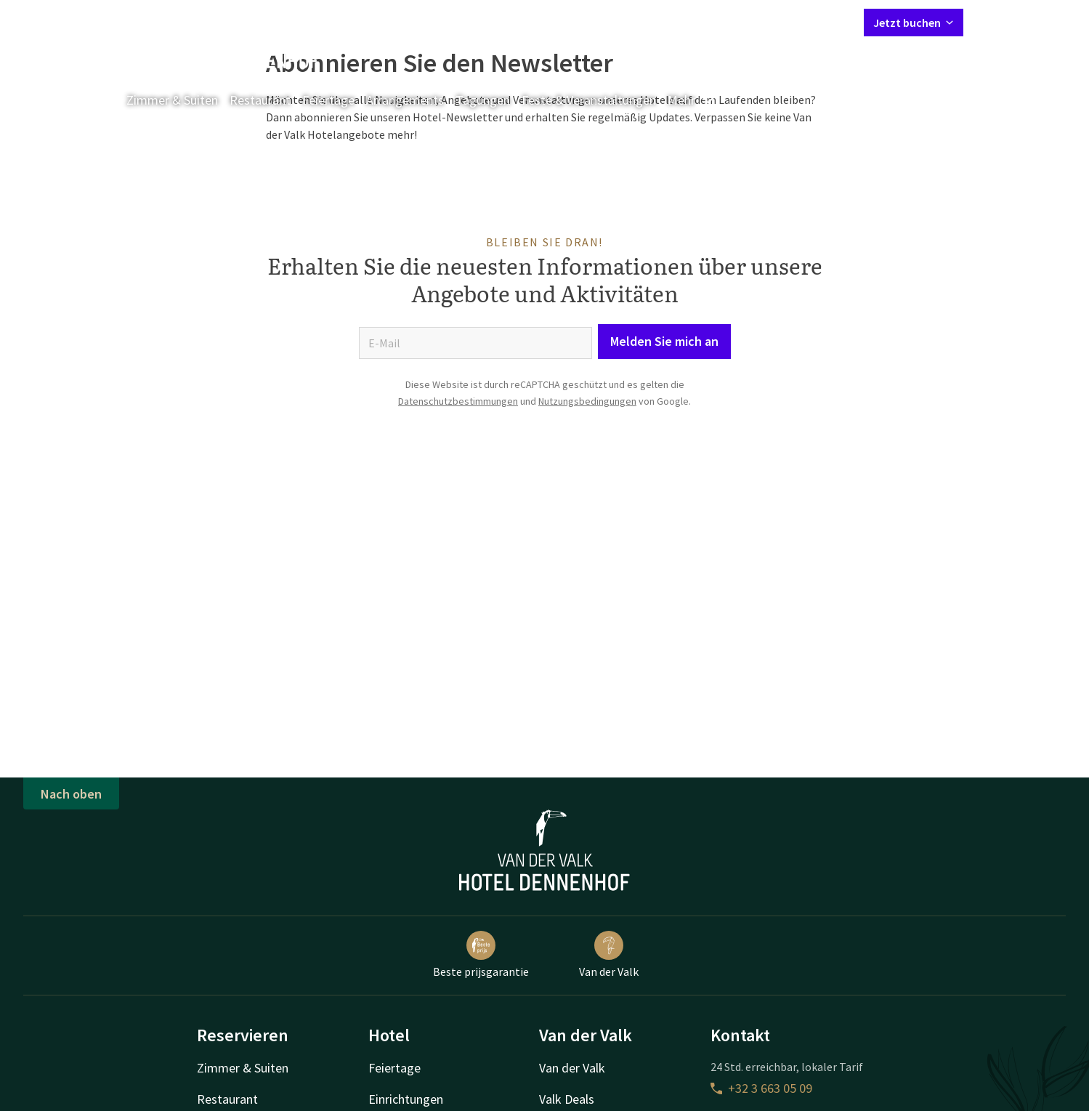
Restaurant (260, 100)
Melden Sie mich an (664, 341)
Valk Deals (566, 1099)
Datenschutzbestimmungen (458, 401)
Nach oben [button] (71, 793)
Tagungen (483, 100)
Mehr (692, 100)
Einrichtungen (405, 1099)
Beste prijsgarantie (481, 955)
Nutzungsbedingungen (587, 401)
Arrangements (405, 100)
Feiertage (328, 100)
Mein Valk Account (764, 22)
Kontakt (686, 22)
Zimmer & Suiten (172, 100)
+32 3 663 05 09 (761, 1088)
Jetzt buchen (913, 22)
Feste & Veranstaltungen (589, 100)
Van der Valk (609, 955)
